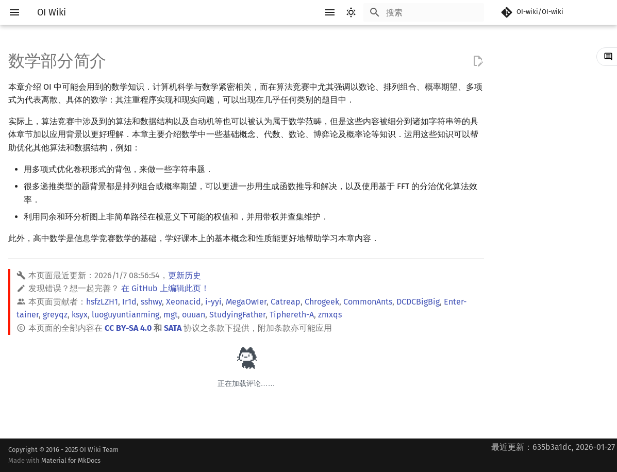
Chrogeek (322, 302)
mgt (170, 314)
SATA (172, 328)
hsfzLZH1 (102, 302)
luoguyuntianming (125, 314)
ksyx (80, 314)
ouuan (193, 314)
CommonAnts (367, 302)
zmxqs (330, 314)
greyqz (55, 314)
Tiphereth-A (292, 314)
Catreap (286, 302)
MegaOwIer (246, 302)
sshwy (151, 302)
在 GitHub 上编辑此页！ (165, 288)
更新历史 (184, 275)
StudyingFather (237, 314)
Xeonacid (183, 302)
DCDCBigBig (418, 302)
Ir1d (129, 302)
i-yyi (213, 302)
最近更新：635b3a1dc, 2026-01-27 (553, 447)
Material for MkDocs (71, 460)
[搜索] (423, 12)
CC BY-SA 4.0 (128, 328)
